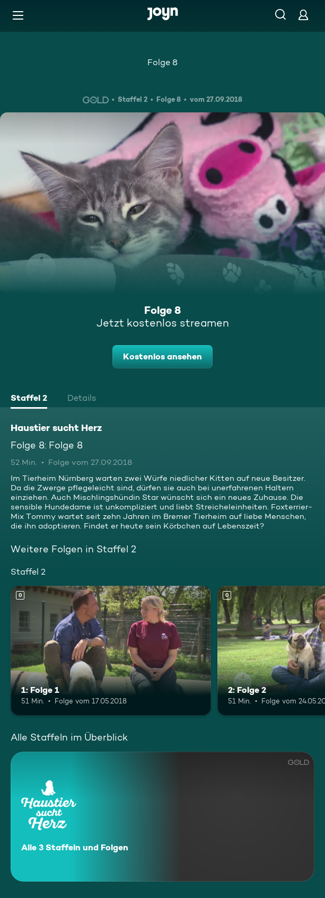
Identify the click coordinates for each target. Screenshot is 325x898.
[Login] (303, 14)
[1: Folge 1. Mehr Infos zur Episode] (111, 651)
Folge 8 (162, 62)
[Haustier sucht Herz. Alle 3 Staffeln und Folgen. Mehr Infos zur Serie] (162, 817)
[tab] (28, 399)
